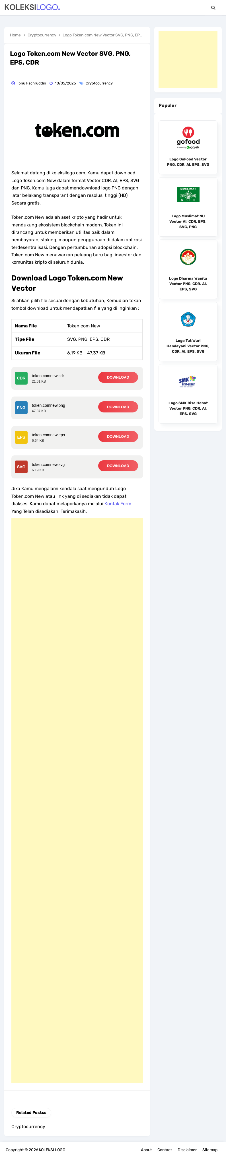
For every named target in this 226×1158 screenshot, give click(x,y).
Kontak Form (117, 503)
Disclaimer (187, 1149)
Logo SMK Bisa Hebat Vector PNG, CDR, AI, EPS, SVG (188, 408)
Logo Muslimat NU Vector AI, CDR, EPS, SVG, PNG (188, 221)
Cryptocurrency (100, 83)
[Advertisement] (77, 800)
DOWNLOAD (118, 377)
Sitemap (209, 1149)
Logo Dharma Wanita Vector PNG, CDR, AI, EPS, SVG (188, 283)
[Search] (213, 8)
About (146, 1149)
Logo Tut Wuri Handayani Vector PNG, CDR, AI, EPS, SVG (188, 346)
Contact (164, 1149)
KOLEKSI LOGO (52, 1149)
